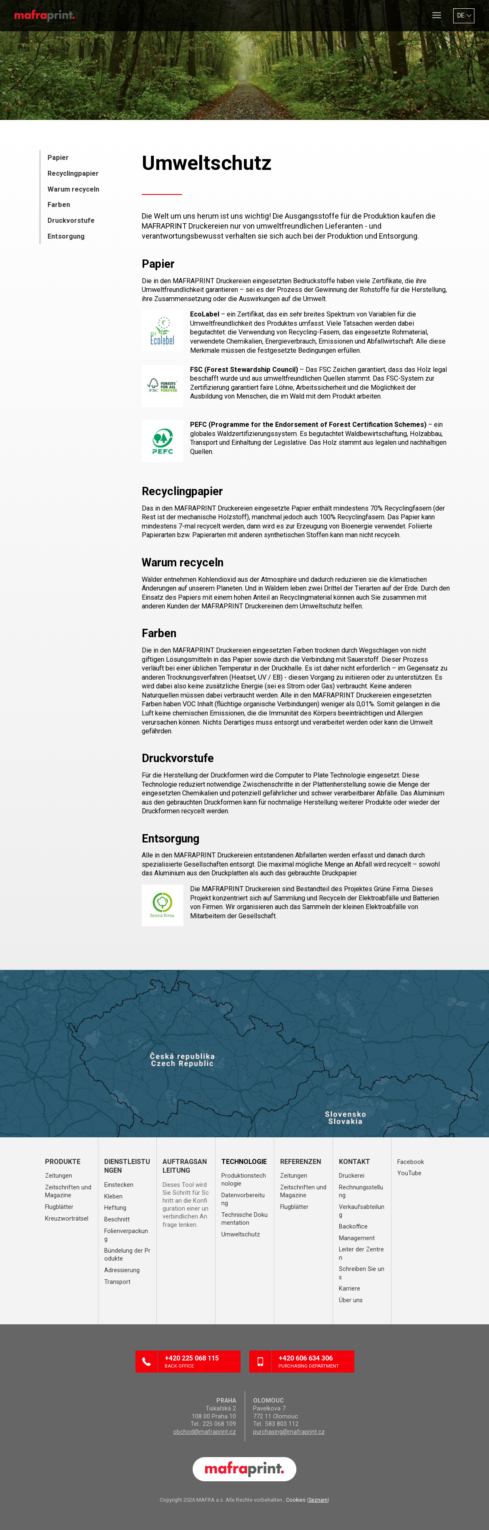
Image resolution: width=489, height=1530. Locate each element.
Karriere (349, 1288)
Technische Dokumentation (244, 1218)
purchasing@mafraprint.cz (289, 1431)
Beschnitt (117, 1219)
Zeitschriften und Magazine (68, 1191)
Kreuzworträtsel (66, 1218)
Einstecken (118, 1185)
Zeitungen (58, 1175)
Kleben (113, 1196)
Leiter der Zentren (361, 1253)
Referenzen (300, 1162)
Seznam (318, 1500)
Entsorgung (66, 236)
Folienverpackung (126, 1235)
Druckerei (351, 1175)
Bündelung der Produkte (127, 1254)
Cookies (296, 1500)
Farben (59, 205)
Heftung (115, 1207)
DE (460, 15)
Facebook (410, 1162)
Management (357, 1238)
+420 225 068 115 (199, 1362)
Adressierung (122, 1270)
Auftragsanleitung (185, 1166)
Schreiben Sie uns (361, 1273)
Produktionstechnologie (243, 1179)
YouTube (409, 1173)
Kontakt (354, 1162)
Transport (117, 1282)
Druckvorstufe (71, 220)
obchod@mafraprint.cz (204, 1431)
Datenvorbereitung (243, 1199)
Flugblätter (59, 1207)
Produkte (62, 1162)
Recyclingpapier (73, 173)
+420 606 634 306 (313, 1362)
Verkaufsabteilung (361, 1211)
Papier (58, 158)
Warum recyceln (73, 189)
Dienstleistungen (127, 1166)
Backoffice (353, 1226)
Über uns (351, 1300)
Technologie (244, 1162)
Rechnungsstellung (361, 1191)
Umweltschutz (240, 1234)
